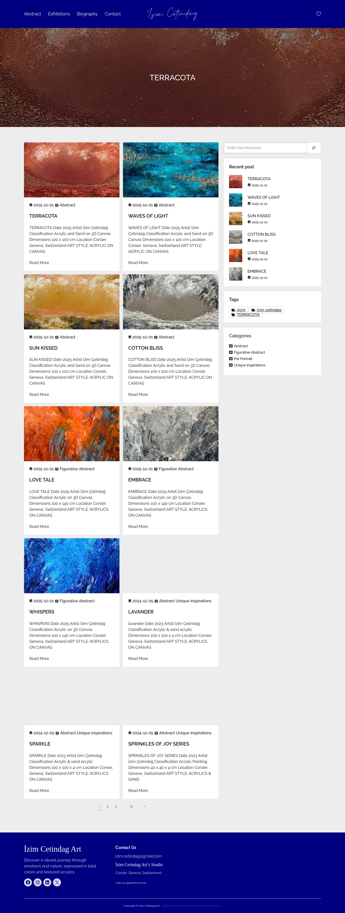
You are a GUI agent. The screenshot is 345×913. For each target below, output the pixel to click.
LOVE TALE (41, 480)
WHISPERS (41, 612)
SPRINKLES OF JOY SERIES (158, 744)
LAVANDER (141, 612)
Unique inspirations (193, 601)
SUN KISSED (43, 348)
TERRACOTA (43, 216)
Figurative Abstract (77, 469)
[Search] (314, 148)
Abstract (67, 205)
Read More (39, 262)
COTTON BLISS (145, 348)
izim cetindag (269, 310)
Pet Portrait (243, 359)
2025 (241, 310)
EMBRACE (139, 480)
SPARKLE (39, 744)
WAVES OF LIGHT (148, 216)
